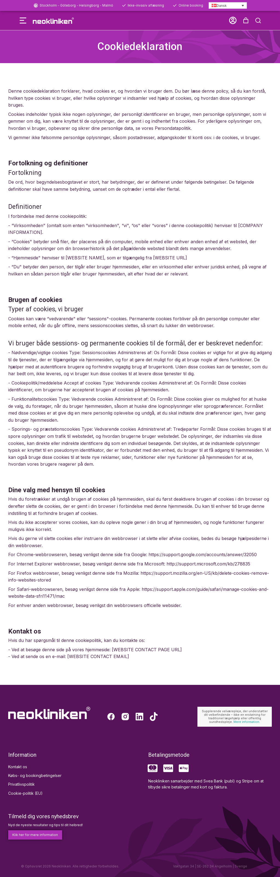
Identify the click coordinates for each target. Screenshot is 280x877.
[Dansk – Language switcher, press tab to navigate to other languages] (228, 5)
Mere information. (247, 722)
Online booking (191, 5)
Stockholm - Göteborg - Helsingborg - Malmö (76, 5)
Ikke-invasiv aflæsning (146, 5)
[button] (9, 20)
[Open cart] (259, 20)
